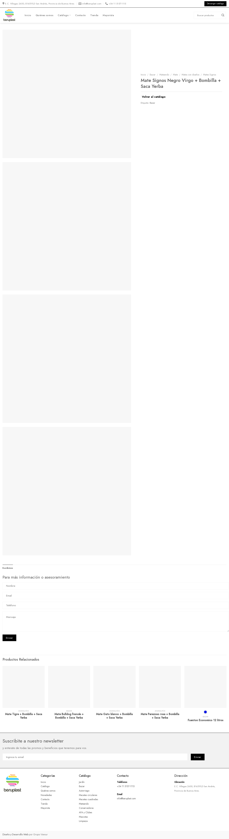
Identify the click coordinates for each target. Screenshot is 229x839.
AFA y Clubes (85, 812)
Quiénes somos (44, 15)
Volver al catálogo (153, 97)
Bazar (152, 74)
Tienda (94, 15)
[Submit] (223, 15)
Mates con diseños (190, 74)
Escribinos (8, 568)
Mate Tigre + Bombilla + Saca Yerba (23, 716)
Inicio (28, 15)
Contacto (80, 15)
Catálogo (64, 15)
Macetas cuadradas (88, 799)
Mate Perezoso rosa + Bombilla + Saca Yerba (160, 716)
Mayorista (108, 15)
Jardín (82, 782)
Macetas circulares (88, 795)
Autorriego (84, 790)
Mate (175, 74)
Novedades (46, 795)
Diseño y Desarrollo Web (15, 834)
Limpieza (83, 821)
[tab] (8, 568)
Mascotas (83, 816)
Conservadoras (86, 808)
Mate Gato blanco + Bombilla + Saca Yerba (114, 716)
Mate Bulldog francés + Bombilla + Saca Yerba (69, 716)
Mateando (164, 74)
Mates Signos (209, 74)
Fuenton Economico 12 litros (205, 720)
